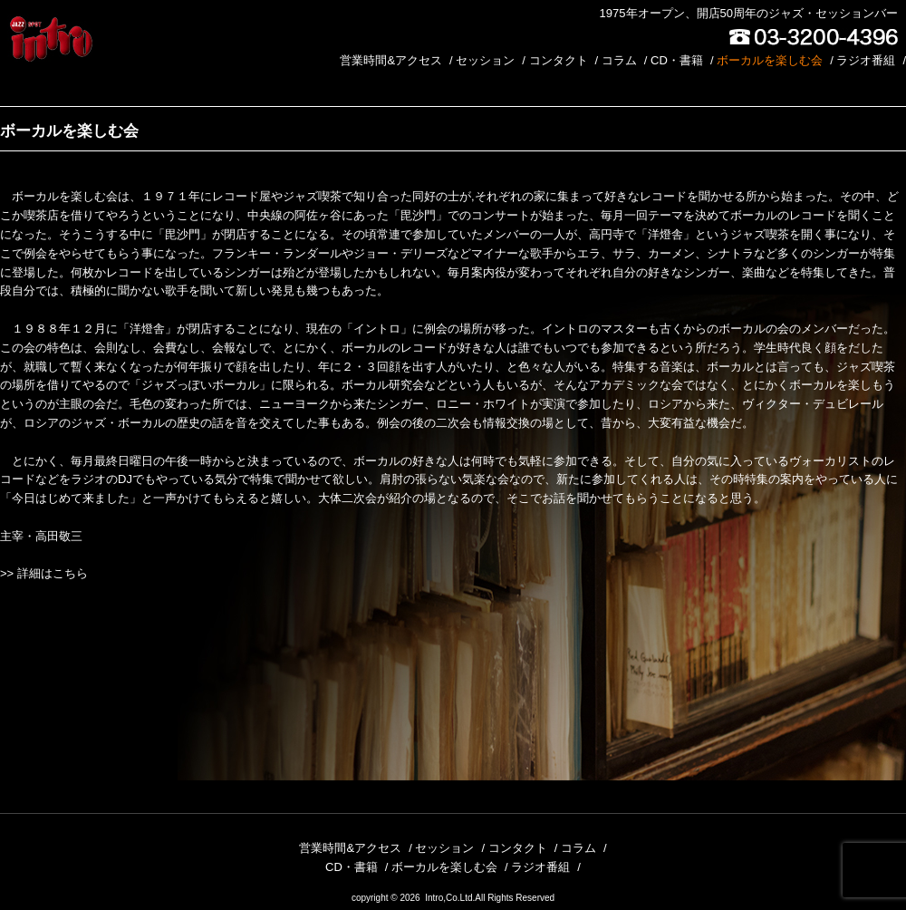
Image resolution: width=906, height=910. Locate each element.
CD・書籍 (677, 60)
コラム (619, 60)
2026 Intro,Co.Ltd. (437, 898)
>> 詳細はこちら (44, 573)
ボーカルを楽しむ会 (770, 60)
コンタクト (558, 60)
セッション (485, 60)
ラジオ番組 (865, 60)
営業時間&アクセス (391, 60)
